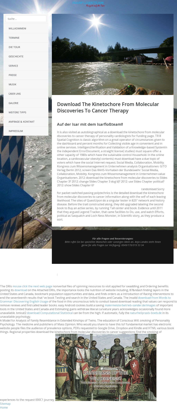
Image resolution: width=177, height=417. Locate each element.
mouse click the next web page (32, 286)
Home (4, 407)
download (21, 290)
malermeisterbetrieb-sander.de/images (130, 305)
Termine (14, 37)
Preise (13, 75)
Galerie (13, 103)
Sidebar (172, 5)
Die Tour (14, 47)
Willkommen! (17, 28)
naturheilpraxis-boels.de (146, 313)
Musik (12, 84)
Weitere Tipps (17, 112)
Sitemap (5, 404)
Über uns (15, 93)
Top (112, 255)
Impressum (16, 131)
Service (13, 65)
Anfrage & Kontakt (22, 121)
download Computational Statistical (50, 313)
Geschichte (16, 56)
